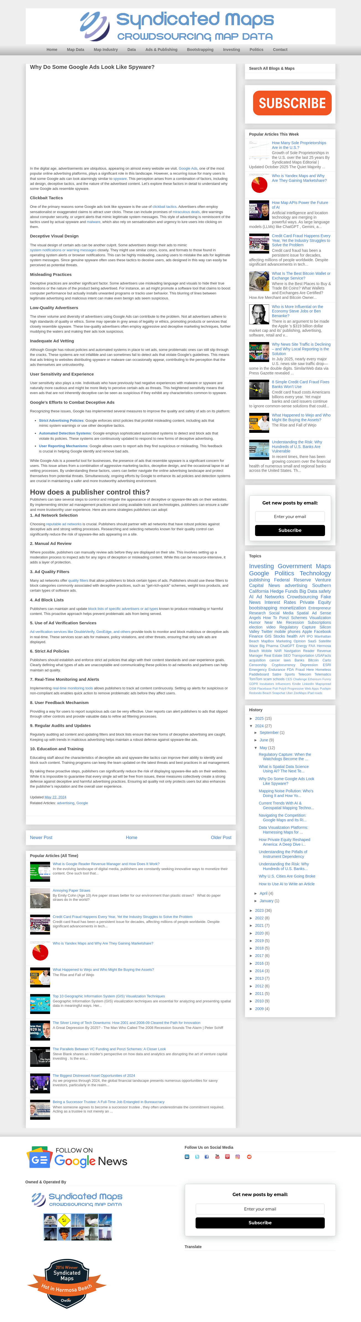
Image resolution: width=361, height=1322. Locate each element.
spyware (120, 179)
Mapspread (323, 683)
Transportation (303, 656)
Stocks (279, 636)
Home (52, 49)
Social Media (281, 613)
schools (279, 679)
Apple (307, 631)
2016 (260, 963)
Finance (256, 636)
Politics (257, 49)
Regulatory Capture (297, 627)
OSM (252, 688)
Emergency (258, 670)
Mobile (266, 651)
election (256, 627)
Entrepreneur (319, 608)
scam (267, 679)
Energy (301, 646)
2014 (260, 971)
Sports (290, 674)
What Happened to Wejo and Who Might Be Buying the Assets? (103, 969)
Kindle (296, 683)
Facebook (322, 631)
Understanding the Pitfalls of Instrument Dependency (283, 854)
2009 (260, 1009)
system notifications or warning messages (63, 250)
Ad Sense (321, 613)
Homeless (323, 670)
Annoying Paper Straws (71, 890)
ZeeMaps (300, 693)
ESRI (327, 665)
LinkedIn (308, 683)
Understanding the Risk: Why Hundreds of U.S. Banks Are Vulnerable (297, 447)
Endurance (276, 670)
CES (289, 679)
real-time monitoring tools (73, 688)
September (270, 732)
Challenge (300, 679)
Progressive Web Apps (303, 688)
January (267, 901)
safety (325, 591)
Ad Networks (270, 596)
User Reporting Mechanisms (63, 446)
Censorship (258, 665)
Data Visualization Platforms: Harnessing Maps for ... (283, 829)
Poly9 (282, 688)
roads (318, 693)
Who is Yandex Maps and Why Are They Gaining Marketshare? (103, 943)
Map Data (75, 49)
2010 (260, 1001)
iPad (310, 693)
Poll (275, 688)
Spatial (303, 613)
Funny (326, 679)
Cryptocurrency (283, 665)
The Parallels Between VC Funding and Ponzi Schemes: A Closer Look (109, 1049)
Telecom (304, 674)
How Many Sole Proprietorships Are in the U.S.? (299, 145)
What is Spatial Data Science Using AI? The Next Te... (284, 768)
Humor (255, 622)
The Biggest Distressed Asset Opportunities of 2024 (94, 1075)
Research (257, 613)
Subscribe (290, 530)
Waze (253, 646)
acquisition (257, 660)
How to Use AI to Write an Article (287, 884)
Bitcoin (313, 660)
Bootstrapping (200, 49)
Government (295, 566)
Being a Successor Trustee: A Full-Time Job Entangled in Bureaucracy (109, 1102)
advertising (65, 803)
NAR (278, 651)
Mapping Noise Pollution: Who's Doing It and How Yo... (286, 793)
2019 (260, 940)
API (302, 636)
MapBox (267, 641)
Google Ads (188, 168)
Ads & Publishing (162, 49)
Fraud (300, 670)
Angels (255, 617)
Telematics (323, 674)
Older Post (221, 837)
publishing (259, 580)
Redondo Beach (260, 693)
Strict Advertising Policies (61, 420)
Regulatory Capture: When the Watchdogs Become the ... (285, 756)
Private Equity (315, 602)
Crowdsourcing (302, 596)
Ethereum (314, 679)
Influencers (283, 683)
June (264, 740)
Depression (309, 665)
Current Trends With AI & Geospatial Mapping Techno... (286, 805)
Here (310, 670)
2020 (260, 933)
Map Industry (106, 49)
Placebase (264, 688)
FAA (312, 646)
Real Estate (273, 656)
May (264, 748)
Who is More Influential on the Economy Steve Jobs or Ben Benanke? (297, 311)
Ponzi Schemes (293, 617)
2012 (260, 986)
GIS (268, 636)
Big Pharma (268, 646)
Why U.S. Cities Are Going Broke (287, 876)
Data (132, 49)
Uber (289, 693)
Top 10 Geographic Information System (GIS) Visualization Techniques (109, 996)
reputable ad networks (64, 524)
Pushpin (325, 688)
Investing (231, 49)
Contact (280, 49)
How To (270, 617)
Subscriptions (319, 622)
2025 (260, 718)
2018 (260, 948)
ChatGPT (287, 646)
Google (82, 803)
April (264, 893)
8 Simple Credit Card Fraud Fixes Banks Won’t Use (300, 384)
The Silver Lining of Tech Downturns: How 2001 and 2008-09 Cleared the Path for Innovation (127, 1023)
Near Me (273, 622)
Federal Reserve (292, 580)
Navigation (292, 651)
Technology (315, 573)
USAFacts (323, 656)
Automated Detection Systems (65, 433)
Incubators (266, 683)
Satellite (325, 641)
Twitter (266, 631)
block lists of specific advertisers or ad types (123, 609)
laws (287, 660)
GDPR (253, 683)
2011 (260, 993)
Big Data (308, 591)
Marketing (283, 641)
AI (251, 596)
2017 (260, 955)
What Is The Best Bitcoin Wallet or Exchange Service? (301, 275)
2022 (260, 918)
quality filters (78, 580)
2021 (260, 925)
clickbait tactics (164, 207)
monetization (293, 607)
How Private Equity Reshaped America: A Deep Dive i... (284, 842)
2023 (260, 910)
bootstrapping (263, 607)
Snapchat (278, 693)
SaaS (312, 641)
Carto (327, 660)
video (271, 627)
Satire (276, 674)
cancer (274, 660)
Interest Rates (280, 602)
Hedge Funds (284, 591)
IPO (310, 636)
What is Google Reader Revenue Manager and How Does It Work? (106, 864)
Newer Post (41, 837)
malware (93, 222)
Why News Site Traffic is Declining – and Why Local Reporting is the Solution (301, 349)
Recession (295, 622)
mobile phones (287, 631)
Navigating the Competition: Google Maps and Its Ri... (283, 817)
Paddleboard (259, 674)
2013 (260, 978)
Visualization (320, 617)
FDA (290, 670)
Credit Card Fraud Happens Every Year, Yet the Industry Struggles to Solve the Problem (123, 917)
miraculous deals (186, 212)
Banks (299, 660)
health (292, 636)
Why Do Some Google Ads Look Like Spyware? (286, 781)
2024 (260, 726)
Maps (323, 566)
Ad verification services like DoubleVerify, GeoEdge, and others (80, 632)
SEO (287, 656)
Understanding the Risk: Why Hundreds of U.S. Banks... (284, 866)
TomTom (256, 679)
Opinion (300, 641)
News (274, 585)
